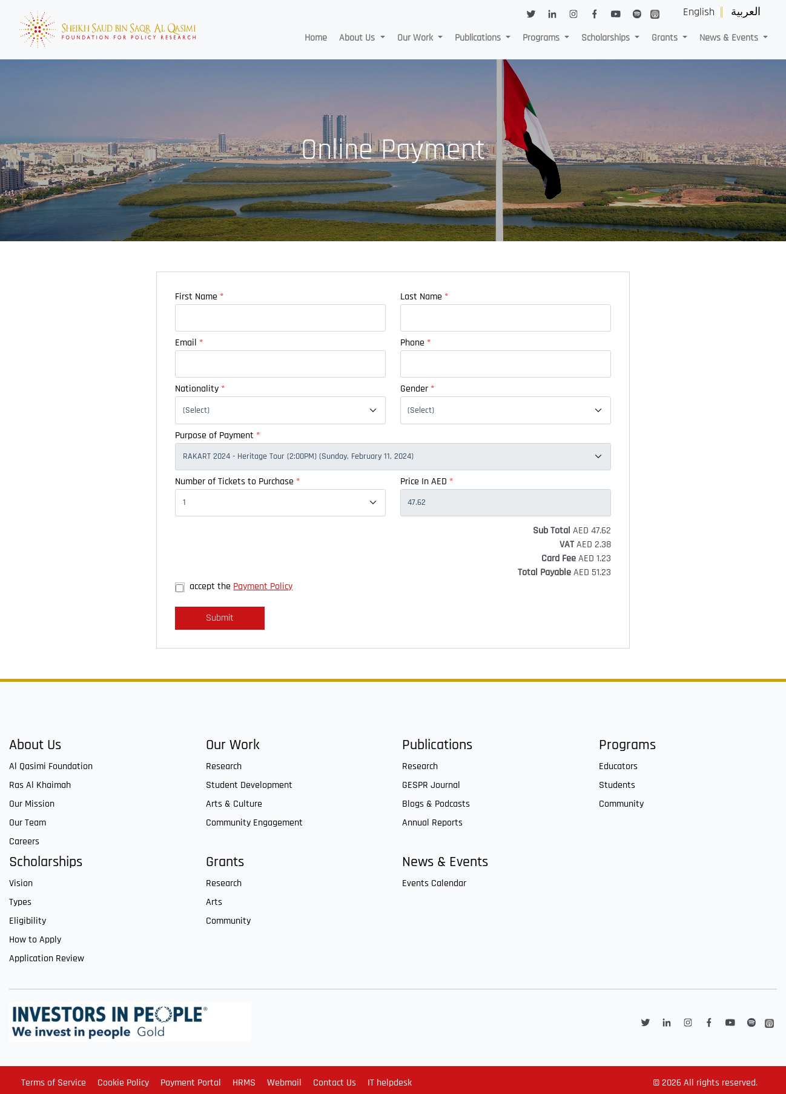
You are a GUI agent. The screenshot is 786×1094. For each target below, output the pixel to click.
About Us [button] (358, 38)
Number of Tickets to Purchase (237, 481)
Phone (415, 342)
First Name (199, 296)
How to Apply (35, 939)
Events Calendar (434, 883)
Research (224, 766)
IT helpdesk (390, 1082)
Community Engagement (254, 822)
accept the (241, 586)
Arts (214, 902)
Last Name (424, 296)
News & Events (445, 862)
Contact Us (334, 1082)
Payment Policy (262, 586)
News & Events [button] (730, 38)
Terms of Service (53, 1082)
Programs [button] (542, 38)
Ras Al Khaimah (40, 785)
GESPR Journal (431, 785)
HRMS (244, 1082)
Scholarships (45, 862)
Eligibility (27, 921)
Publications (437, 745)
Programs (627, 745)
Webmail (284, 1082)
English (699, 12)
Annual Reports (432, 822)
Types (20, 902)
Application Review (46, 958)
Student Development (249, 785)
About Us (35, 745)
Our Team (27, 822)
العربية (746, 12)
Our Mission (31, 804)
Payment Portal (190, 1082)
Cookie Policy (123, 1082)
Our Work (233, 745)
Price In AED (426, 481)
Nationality (200, 388)
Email (189, 342)
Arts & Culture (234, 804)
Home (316, 38)
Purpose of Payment (217, 435)
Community (621, 804)
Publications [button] (479, 38)
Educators (618, 766)
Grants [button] (666, 38)
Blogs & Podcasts (436, 804)
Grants (225, 862)
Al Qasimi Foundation (51, 766)
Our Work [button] (416, 38)
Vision (21, 883)
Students (617, 785)
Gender (417, 388)
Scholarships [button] (606, 38)
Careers (24, 841)
